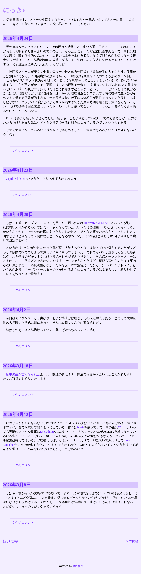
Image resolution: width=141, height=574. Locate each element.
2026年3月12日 (18, 414)
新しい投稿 (10, 541)
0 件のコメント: (24, 150)
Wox (121, 427)
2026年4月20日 (18, 214)
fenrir (80, 427)
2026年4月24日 (18, 38)
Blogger (78, 566)
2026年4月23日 (18, 170)
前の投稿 (132, 541)
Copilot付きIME (16, 178)
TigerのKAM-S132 (95, 223)
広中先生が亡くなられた (23, 374)
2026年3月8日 (17, 484)
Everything (47, 431)
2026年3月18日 (18, 365)
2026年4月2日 (17, 309)
